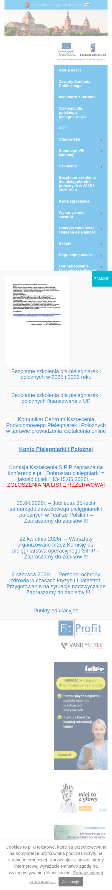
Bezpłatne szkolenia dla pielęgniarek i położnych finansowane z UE (56, 398)
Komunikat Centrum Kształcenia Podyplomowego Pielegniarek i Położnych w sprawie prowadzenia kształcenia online (56, 425)
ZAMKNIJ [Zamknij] (102, 279)
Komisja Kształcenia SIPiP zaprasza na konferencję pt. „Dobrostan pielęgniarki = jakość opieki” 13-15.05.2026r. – (56, 476)
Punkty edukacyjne (56, 611)
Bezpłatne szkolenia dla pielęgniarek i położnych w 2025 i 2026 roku (56, 374)
